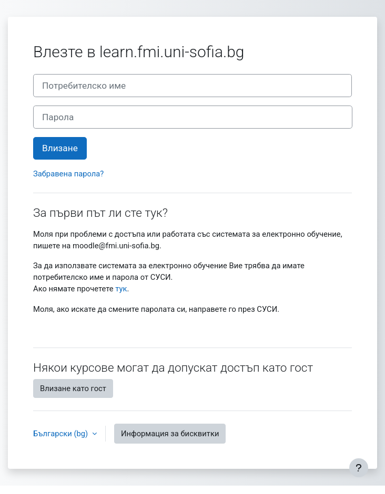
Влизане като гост (73, 388)
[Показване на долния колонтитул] (358, 467)
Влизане (60, 148)
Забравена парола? (68, 173)
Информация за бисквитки (170, 433)
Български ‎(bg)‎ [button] (61, 433)
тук (121, 288)
